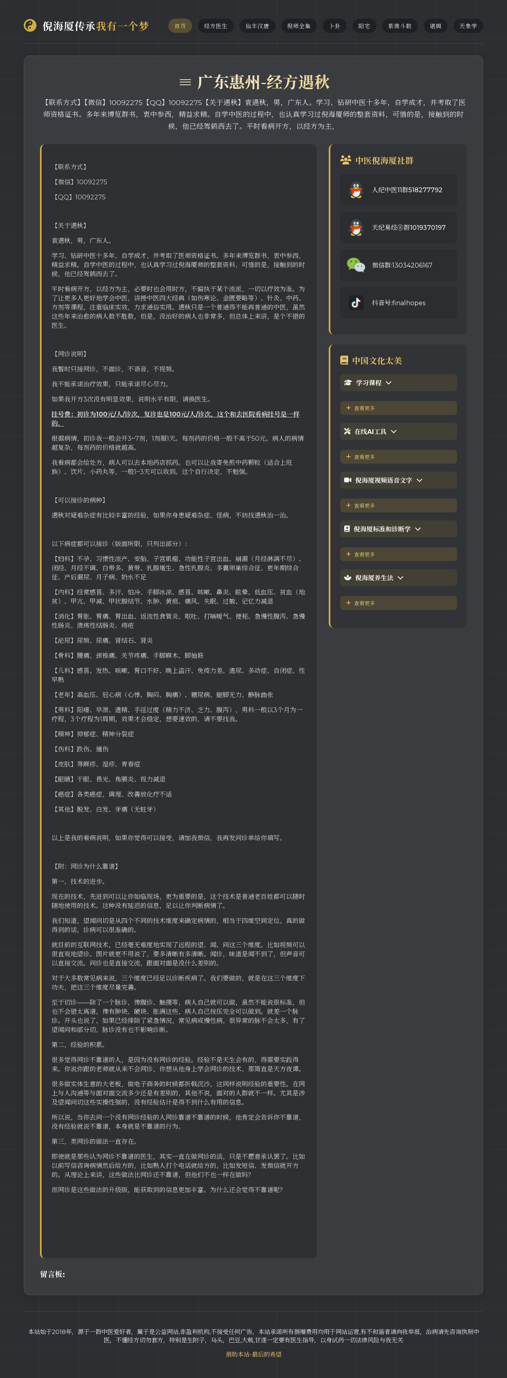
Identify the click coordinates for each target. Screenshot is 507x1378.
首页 (180, 26)
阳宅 (364, 26)
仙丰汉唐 (257, 26)
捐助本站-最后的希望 (254, 1354)
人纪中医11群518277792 (407, 190)
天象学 (468, 26)
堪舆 (436, 26)
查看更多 (360, 408)
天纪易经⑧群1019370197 (409, 227)
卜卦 (335, 26)
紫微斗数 (400, 26)
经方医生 (216, 26)
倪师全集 (299, 26)
